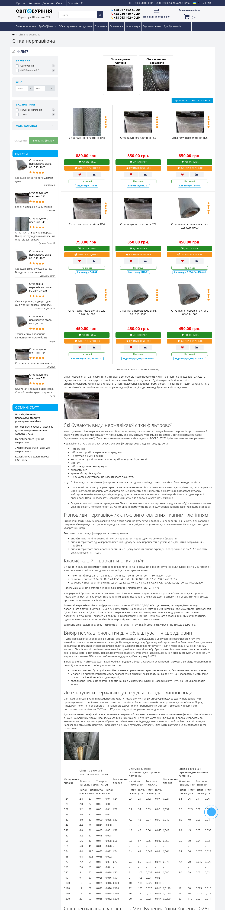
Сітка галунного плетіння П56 (38, 376)
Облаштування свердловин (76, 26)
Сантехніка (117, 26)
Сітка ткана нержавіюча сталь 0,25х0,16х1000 (40, 287)
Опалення (101, 26)
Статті (84, 3)
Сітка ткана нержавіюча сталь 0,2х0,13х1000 (40, 164)
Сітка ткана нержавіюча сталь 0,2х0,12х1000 (40, 254)
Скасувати (20, 140)
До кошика (87, 162)
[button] (189, 17)
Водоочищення (152, 26)
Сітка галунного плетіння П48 (38, 220)
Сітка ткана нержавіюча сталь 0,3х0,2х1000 (40, 320)
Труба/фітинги (48, 26)
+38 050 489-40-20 (127, 14)
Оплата (60, 3)
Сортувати (181, 100)
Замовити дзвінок (189, 10)
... (185, 26)
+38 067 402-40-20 (127, 10)
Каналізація (133, 26)
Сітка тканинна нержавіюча (156, 74)
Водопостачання (26, 26)
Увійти (207, 3)
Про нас (21, 3)
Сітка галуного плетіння (120, 74)
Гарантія (73, 3)
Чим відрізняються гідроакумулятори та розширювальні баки (28, 418)
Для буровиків (173, 26)
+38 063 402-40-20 (127, 17)
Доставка (48, 3)
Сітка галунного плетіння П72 (138, 224)
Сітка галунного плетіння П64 (38, 350)
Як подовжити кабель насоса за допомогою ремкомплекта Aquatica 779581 (34, 430)
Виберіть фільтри (43, 140)
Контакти (34, 3)
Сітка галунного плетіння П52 (38, 194)
